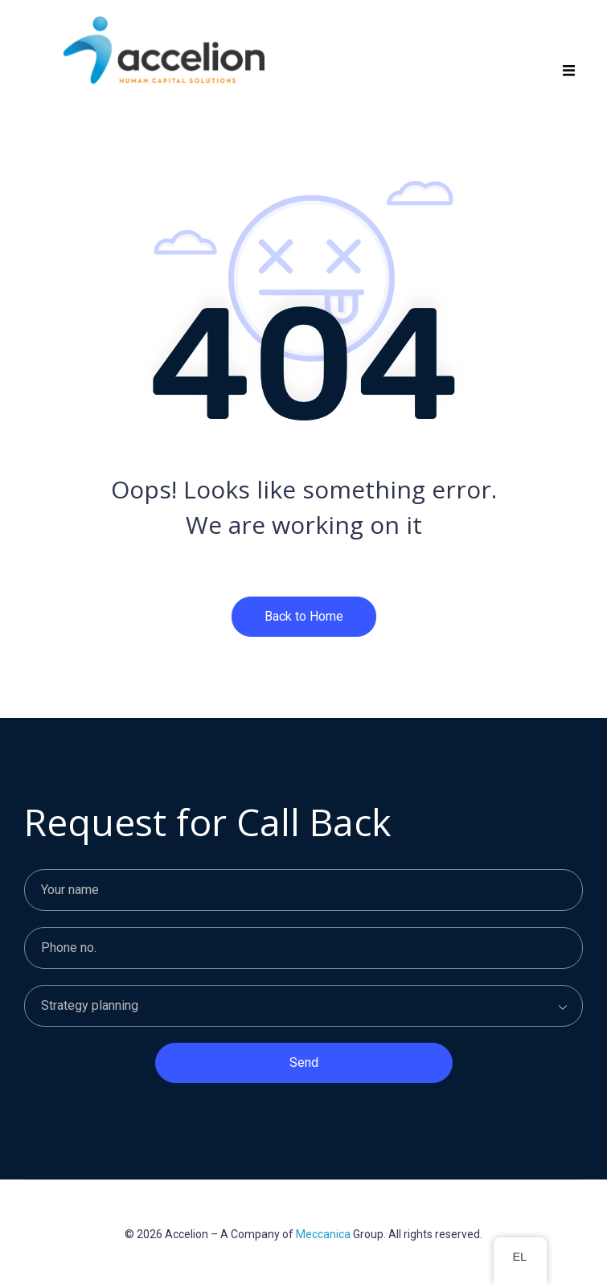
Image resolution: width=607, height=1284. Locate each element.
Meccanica (323, 1234)
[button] (569, 70)
